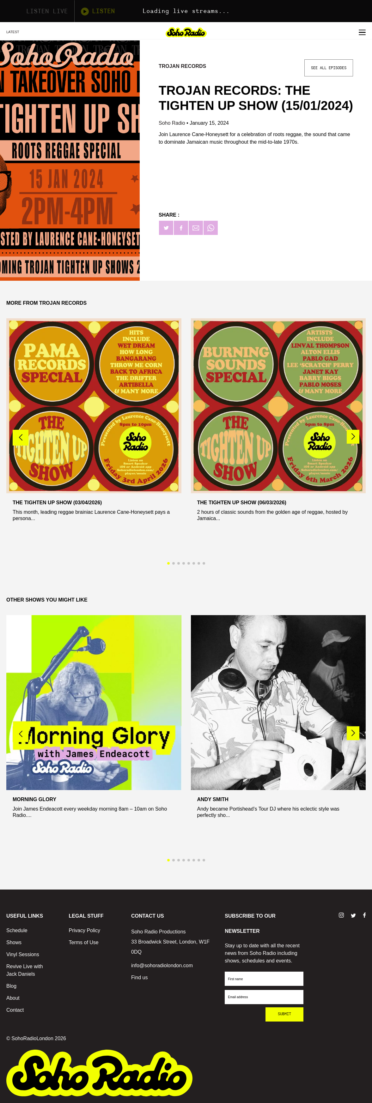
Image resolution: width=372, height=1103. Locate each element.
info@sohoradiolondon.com (162, 965)
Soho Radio (172, 123)
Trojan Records (182, 66)
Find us (139, 977)
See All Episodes (328, 68)
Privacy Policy (85, 930)
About (13, 998)
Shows (13, 942)
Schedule (16, 930)
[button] (353, 437)
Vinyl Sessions (22, 954)
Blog (11, 986)
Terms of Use (84, 942)
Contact (15, 1010)
